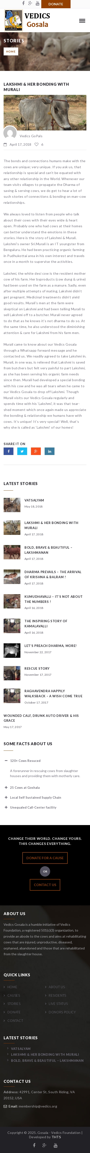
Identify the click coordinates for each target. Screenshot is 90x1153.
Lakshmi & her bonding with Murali (45, 1054)
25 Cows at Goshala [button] (22, 787)
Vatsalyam (34, 500)
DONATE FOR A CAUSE (45, 858)
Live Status (58, 1004)
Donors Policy (62, 1012)
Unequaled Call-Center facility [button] (30, 807)
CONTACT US (45, 885)
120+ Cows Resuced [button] (22, 760)
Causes (13, 995)
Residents (57, 995)
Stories (14, 1004)
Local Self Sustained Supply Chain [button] (32, 797)
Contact (15, 1021)
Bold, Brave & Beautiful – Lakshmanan (47, 1060)
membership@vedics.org (38, 1106)
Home (11, 51)
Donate (55, 4)
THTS (56, 1137)
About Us (57, 987)
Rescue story (37, 668)
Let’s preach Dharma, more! (50, 646)
